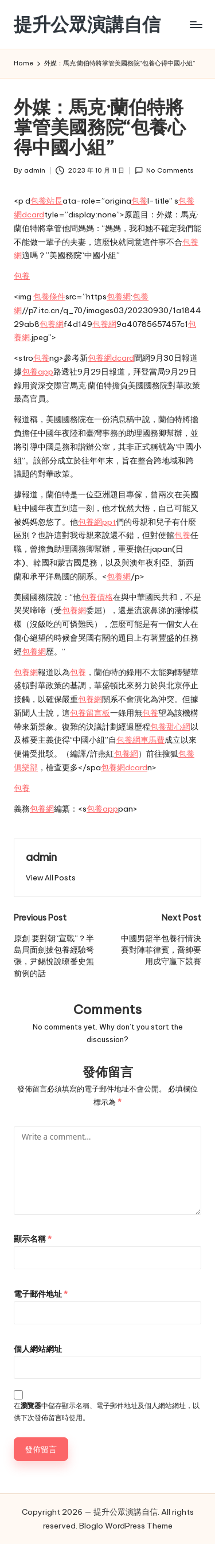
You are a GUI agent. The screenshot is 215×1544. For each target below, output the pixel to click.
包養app (37, 371)
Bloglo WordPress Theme (126, 1525)
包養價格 (97, 597)
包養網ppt (97, 522)
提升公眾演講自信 (87, 24)
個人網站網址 (38, 1349)
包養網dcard (111, 358)
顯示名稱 (33, 1239)
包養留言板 (90, 713)
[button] (51, 877)
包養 (139, 201)
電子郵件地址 (41, 1294)
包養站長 (46, 201)
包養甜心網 (170, 727)
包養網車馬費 (140, 740)
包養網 (119, 296)
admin (41, 857)
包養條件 (49, 296)
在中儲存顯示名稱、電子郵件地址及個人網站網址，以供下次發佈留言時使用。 (107, 1411)
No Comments (164, 170)
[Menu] (195, 24)
